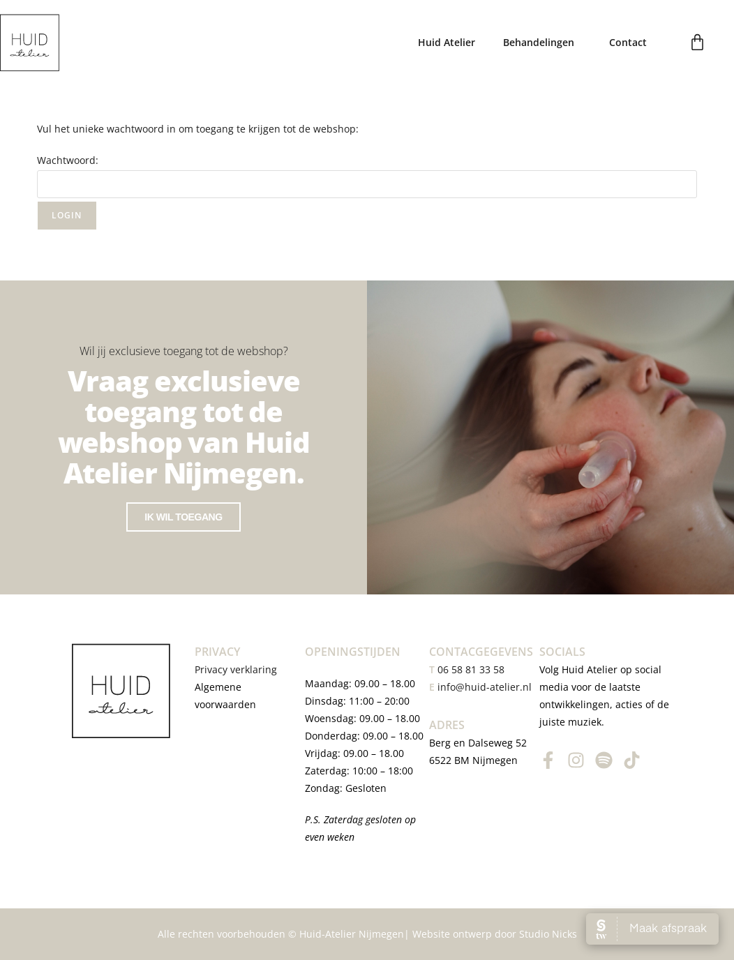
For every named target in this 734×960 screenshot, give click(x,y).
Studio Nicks (548, 933)
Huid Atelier (446, 42)
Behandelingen (542, 43)
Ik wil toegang (183, 517)
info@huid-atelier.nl (484, 686)
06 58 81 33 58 (466, 669)
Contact (628, 42)
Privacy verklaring (237, 669)
